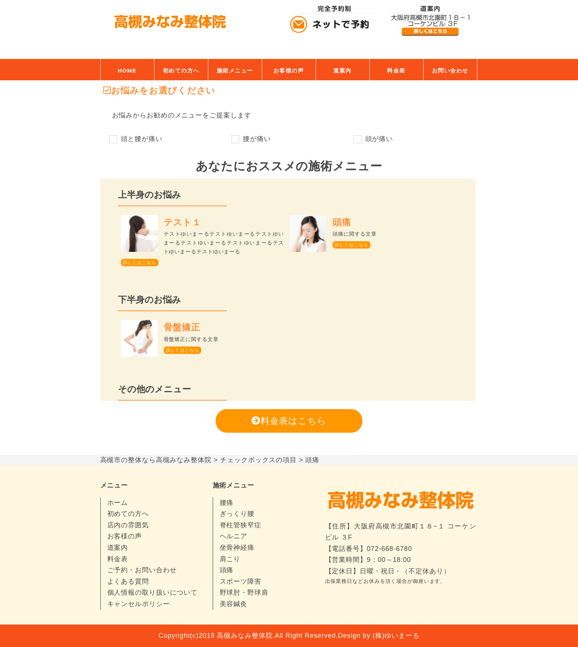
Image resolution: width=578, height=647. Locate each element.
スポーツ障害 (240, 581)
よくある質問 (128, 581)
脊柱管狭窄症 (240, 525)
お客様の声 (289, 70)
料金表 (396, 70)
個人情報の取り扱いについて (152, 592)
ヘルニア (234, 536)
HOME (127, 70)
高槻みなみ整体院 (244, 635)
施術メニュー (235, 70)
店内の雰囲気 (128, 525)
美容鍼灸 (234, 604)
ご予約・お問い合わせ (142, 570)
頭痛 (227, 570)
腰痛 (227, 502)
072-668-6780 (389, 548)
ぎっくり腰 (237, 513)
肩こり (230, 559)
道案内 (342, 70)
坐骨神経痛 (237, 547)
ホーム (117, 502)
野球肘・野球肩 (244, 592)
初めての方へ (181, 70)
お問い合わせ (450, 70)
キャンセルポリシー (138, 604)
